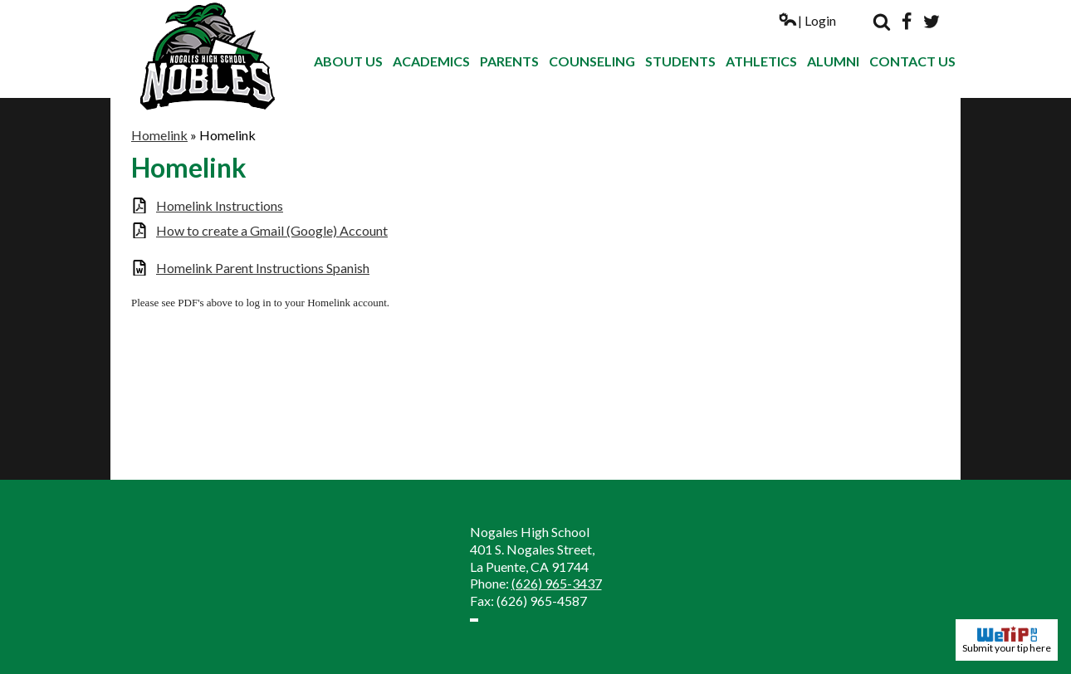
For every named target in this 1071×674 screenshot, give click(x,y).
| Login (807, 20)
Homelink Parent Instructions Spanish (262, 268)
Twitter (931, 21)
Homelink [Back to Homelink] (159, 135)
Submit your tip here (1006, 640)
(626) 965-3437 (556, 583)
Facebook (906, 21)
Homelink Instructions (219, 205)
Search (882, 21)
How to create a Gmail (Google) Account (272, 230)
